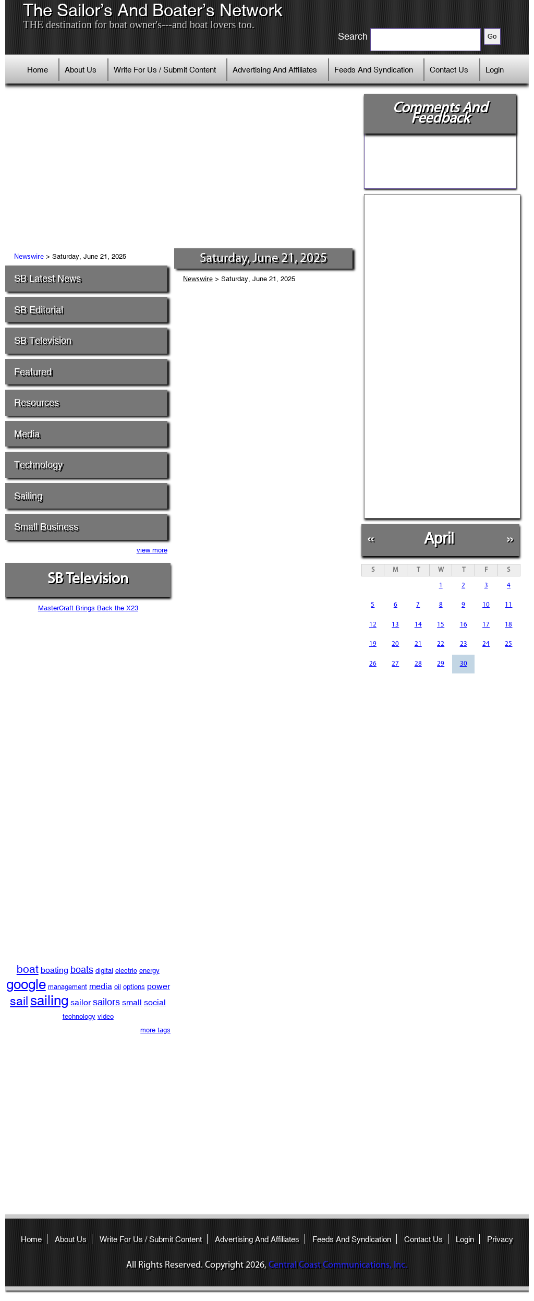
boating (54, 970)
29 (440, 663)
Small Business (46, 526)
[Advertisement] (183, 170)
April (439, 538)
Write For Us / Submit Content (165, 69)
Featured (33, 371)
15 (440, 624)
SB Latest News (47, 278)
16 (463, 624)
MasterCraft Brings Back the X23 (88, 608)
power (158, 986)
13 (395, 624)
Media (27, 433)
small (132, 1002)
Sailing (28, 495)
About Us (80, 69)
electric (126, 970)
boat (28, 969)
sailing (49, 1000)
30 (463, 663)
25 (508, 644)
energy (149, 970)
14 (418, 624)
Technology (38, 464)
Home (37, 69)
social (155, 1002)
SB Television (42, 340)
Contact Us (449, 69)
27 (395, 663)
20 (395, 644)
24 (486, 644)
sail (19, 1001)
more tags (155, 1030)
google (26, 984)
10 (486, 604)
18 (508, 624)
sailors (106, 1001)
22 (440, 644)
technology (79, 1016)
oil (117, 987)
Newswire (29, 257)
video (106, 1016)
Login (495, 69)
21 (418, 644)
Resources (36, 402)
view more (152, 550)
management (67, 987)
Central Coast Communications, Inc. (338, 1265)
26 (373, 663)
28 (418, 663)
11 (508, 604)
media (100, 986)
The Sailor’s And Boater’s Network (153, 10)
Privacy (500, 1239)
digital (104, 970)
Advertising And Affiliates (275, 69)
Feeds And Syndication (373, 69)
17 (486, 624)
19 (373, 644)
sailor (80, 1002)
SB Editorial (38, 309)
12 (373, 624)
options (134, 987)
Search (353, 36)
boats (81, 969)
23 (463, 644)
